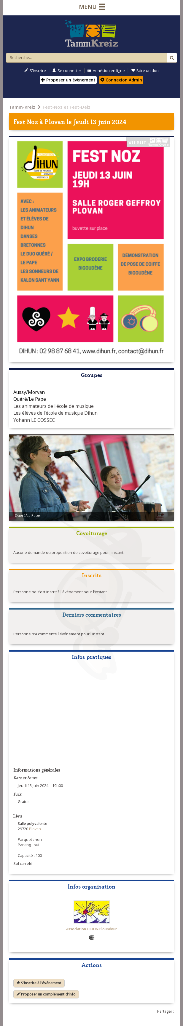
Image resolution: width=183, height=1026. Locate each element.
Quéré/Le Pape (29, 399)
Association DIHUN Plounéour (91, 929)
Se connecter (66, 70)
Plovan (54, 121)
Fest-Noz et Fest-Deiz (66, 107)
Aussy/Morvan (29, 392)
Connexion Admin (121, 80)
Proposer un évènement (68, 80)
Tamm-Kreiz (22, 107)
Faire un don (145, 70)
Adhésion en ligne (106, 70)
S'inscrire (35, 70)
